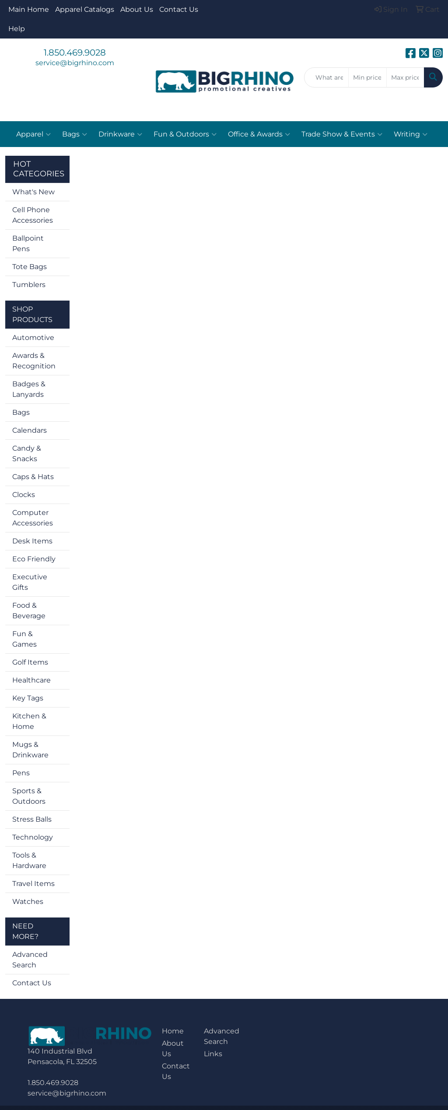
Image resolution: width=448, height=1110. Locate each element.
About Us (136, 9)
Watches (27, 901)
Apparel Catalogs (84, 9)
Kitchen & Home (29, 721)
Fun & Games (24, 639)
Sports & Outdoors (29, 796)
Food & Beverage (29, 610)
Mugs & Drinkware (30, 749)
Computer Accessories (32, 517)
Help (16, 29)
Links (213, 1054)
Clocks (23, 494)
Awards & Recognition (34, 360)
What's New (33, 192)
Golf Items (30, 662)
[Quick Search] (326, 77)
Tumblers (29, 284)
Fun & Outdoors (185, 134)
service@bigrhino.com (74, 63)
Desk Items (32, 541)
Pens (21, 773)
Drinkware (120, 134)
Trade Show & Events (341, 134)
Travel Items (33, 883)
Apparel (33, 134)
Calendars (29, 430)
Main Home (28, 9)
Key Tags (27, 698)
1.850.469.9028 (75, 52)
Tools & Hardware (29, 860)
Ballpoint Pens (28, 243)
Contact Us (178, 9)
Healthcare (31, 680)
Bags (74, 134)
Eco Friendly (34, 559)
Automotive (33, 337)
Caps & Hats (33, 477)
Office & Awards (259, 134)
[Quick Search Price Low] (367, 77)
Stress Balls (32, 819)
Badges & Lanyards (29, 389)
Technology (32, 837)
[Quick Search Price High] (405, 77)
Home (173, 1031)
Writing (410, 134)
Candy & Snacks (26, 453)
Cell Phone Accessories (32, 215)
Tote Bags (29, 267)
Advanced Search (30, 959)
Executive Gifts (29, 582)
